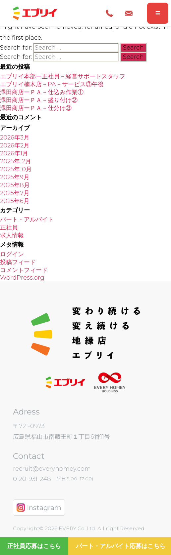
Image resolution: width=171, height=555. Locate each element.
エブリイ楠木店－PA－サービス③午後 (52, 84)
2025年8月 (15, 185)
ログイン (12, 254)
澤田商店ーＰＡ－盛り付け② (39, 100)
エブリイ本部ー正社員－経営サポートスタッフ (62, 76)
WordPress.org (22, 277)
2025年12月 (15, 161)
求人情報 (12, 235)
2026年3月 (14, 137)
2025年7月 (14, 193)
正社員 (9, 227)
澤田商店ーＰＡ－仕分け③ (36, 108)
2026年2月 (14, 145)
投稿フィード (18, 262)
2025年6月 (14, 201)
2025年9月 (14, 177)
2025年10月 (16, 169)
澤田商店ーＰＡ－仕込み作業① (42, 92)
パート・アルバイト (27, 219)
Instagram (39, 507)
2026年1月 (14, 153)
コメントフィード (24, 270)
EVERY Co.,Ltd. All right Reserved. (101, 528)
